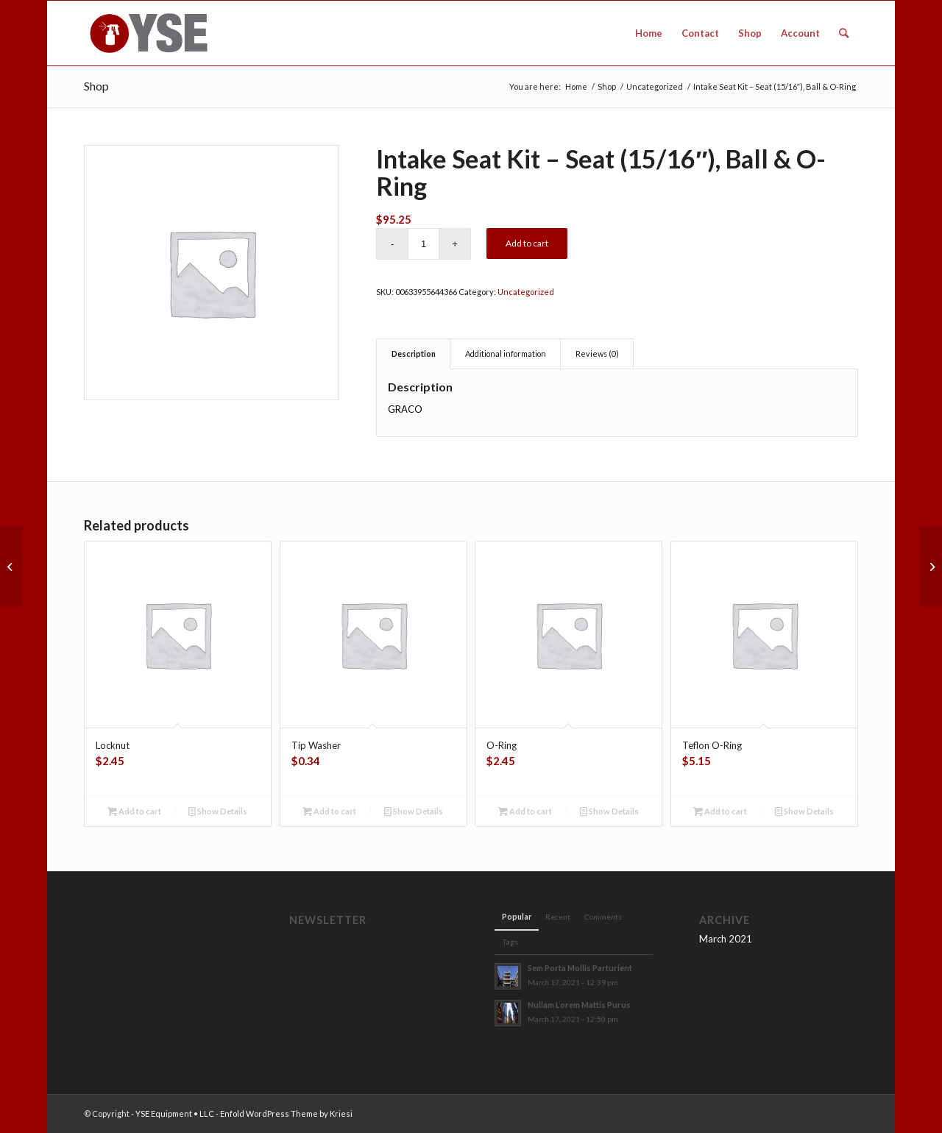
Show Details (217, 811)
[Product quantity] (423, 244)
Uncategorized (525, 291)
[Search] (843, 33)
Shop (96, 86)
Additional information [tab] (505, 353)
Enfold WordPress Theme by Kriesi (286, 1113)
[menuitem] (649, 33)
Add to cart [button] (134, 811)
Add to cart (527, 243)
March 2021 (725, 939)
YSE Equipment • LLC (174, 1113)
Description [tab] (414, 353)
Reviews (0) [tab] (597, 353)
